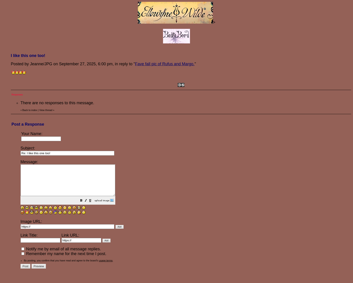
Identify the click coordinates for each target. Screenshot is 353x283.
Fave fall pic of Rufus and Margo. (165, 64)
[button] (92, 207)
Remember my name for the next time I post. (63, 260)
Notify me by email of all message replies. (61, 255)
